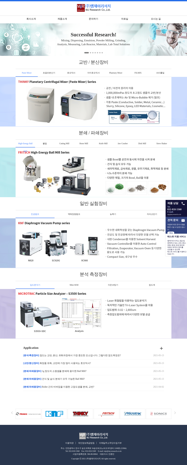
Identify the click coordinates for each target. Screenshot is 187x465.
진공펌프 (35, 214)
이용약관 (68, 443)
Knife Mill (103, 143)
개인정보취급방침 (86, 443)
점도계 (152, 285)
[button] (86, 52)
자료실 (124, 19)
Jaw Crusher (123, 143)
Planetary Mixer (115, 73)
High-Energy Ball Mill (25, 143)
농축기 (113, 214)
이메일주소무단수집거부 (111, 443)
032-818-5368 (174, 209)
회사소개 (31, 19)
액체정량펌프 (74, 214)
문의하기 (93, 19)
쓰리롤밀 (160, 73)
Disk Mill (142, 143)
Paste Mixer (27, 73)
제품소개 (62, 19)
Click (171, 233)
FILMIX (138, 73)
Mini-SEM (74, 285)
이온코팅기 (113, 285)
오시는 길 (156, 19)
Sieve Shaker (161, 143)
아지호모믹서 (93, 73)
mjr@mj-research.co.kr (174, 214)
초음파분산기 (49, 73)
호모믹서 (71, 73)
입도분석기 (35, 285)
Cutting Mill (64, 143)
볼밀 (45, 143)
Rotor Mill (83, 143)
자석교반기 (152, 214)
